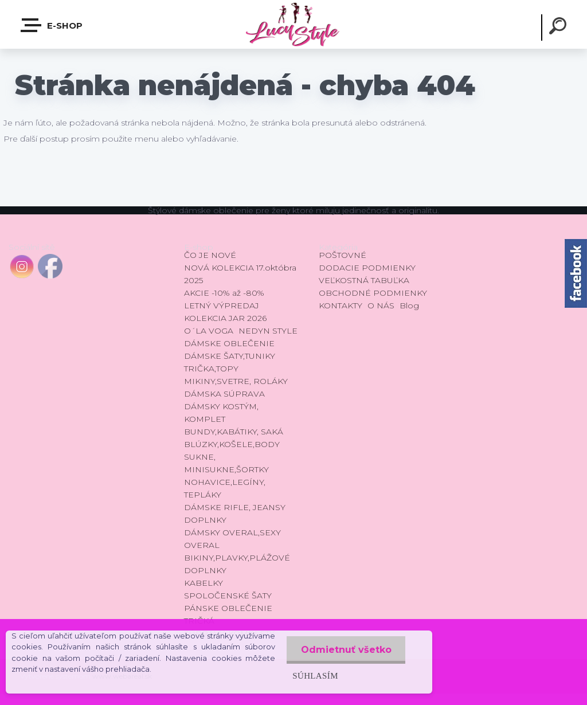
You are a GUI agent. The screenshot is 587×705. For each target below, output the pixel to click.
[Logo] (293, 24)
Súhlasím (315, 675)
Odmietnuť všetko (345, 649)
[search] (559, 27)
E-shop (52, 25)
